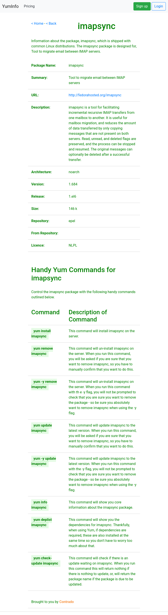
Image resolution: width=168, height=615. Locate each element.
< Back (51, 23)
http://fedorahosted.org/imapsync (95, 95)
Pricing (29, 6)
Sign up (142, 6)
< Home (37, 23)
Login (158, 6)
